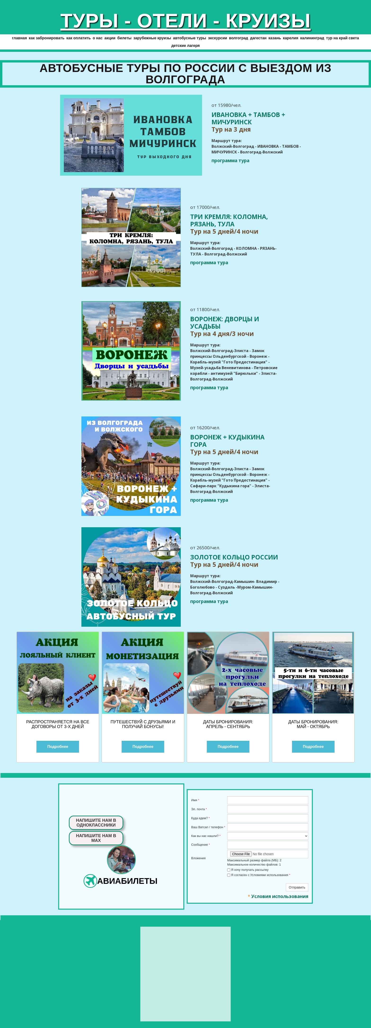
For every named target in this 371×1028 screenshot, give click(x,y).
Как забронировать (47, 38)
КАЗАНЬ (274, 38)
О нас (98, 38)
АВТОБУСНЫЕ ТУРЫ (189, 38)
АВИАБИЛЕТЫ (127, 880)
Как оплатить (78, 38)
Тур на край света (342, 38)
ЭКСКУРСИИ (217, 38)
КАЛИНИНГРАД (312, 38)
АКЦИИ (109, 38)
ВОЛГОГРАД (238, 38)
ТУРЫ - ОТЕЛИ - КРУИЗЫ (185, 20)
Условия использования (279, 896)
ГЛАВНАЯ (19, 38)
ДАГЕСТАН (258, 38)
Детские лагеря (185, 46)
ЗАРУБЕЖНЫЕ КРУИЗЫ (152, 38)
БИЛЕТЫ (124, 38)
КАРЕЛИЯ (290, 38)
